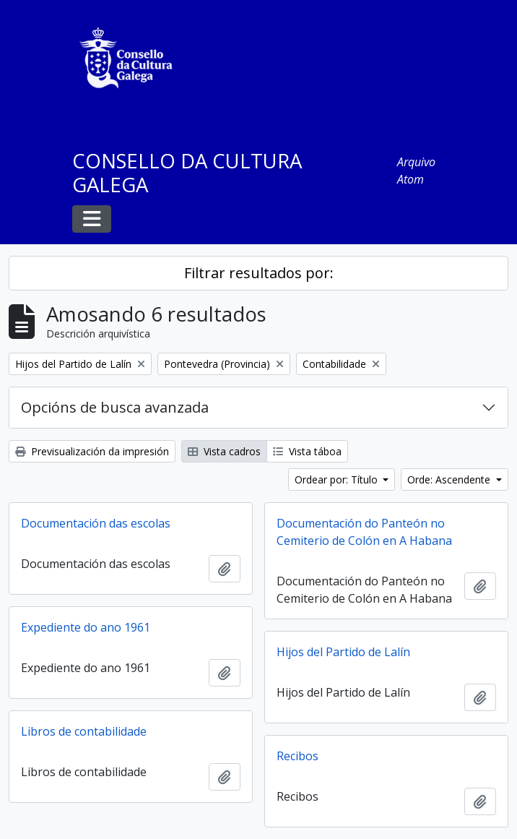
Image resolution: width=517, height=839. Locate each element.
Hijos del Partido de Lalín (343, 652)
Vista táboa (307, 451)
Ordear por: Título (338, 479)
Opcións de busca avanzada (115, 407)
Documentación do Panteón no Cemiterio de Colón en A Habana (364, 531)
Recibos (297, 756)
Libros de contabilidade (84, 731)
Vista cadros (224, 451)
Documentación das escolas (95, 523)
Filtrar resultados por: (259, 273)
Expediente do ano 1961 (85, 627)
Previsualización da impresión (92, 451)
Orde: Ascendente (450, 479)
